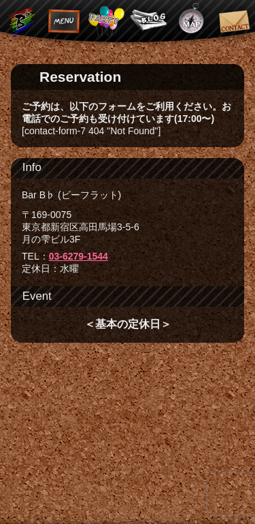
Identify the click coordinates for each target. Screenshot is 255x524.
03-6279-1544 (78, 256)
